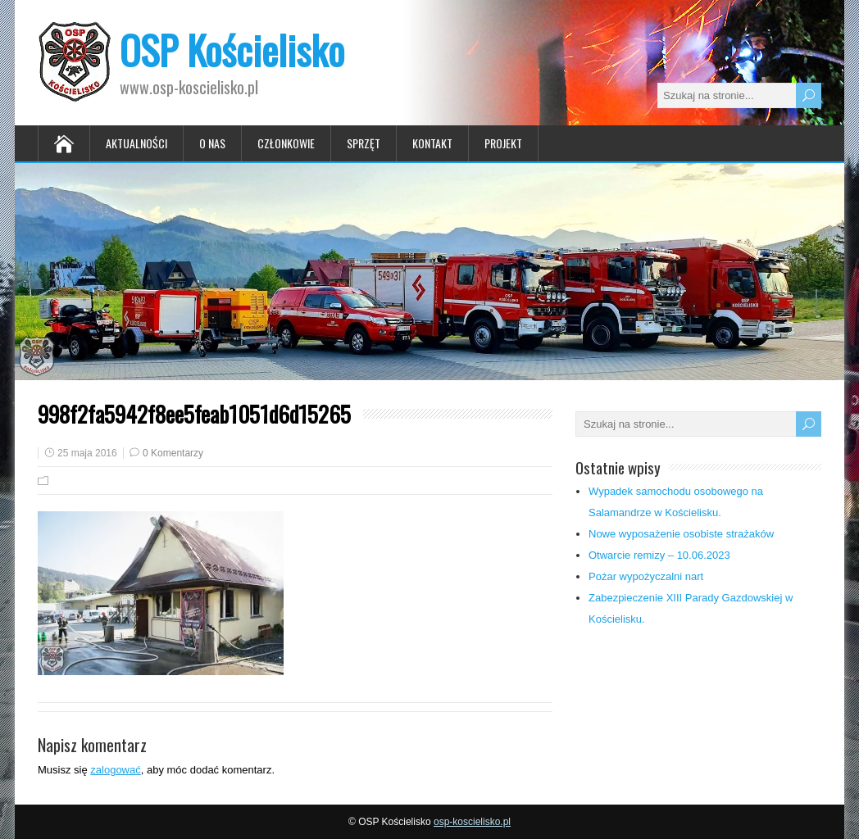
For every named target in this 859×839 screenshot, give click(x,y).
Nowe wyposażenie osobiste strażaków (681, 534)
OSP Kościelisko (232, 49)
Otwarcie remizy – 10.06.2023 (659, 555)
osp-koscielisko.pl (472, 822)
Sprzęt (363, 143)
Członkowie (286, 143)
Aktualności (136, 143)
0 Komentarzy (173, 453)
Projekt (503, 143)
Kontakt (432, 143)
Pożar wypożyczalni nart (646, 576)
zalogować (115, 770)
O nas (212, 143)
